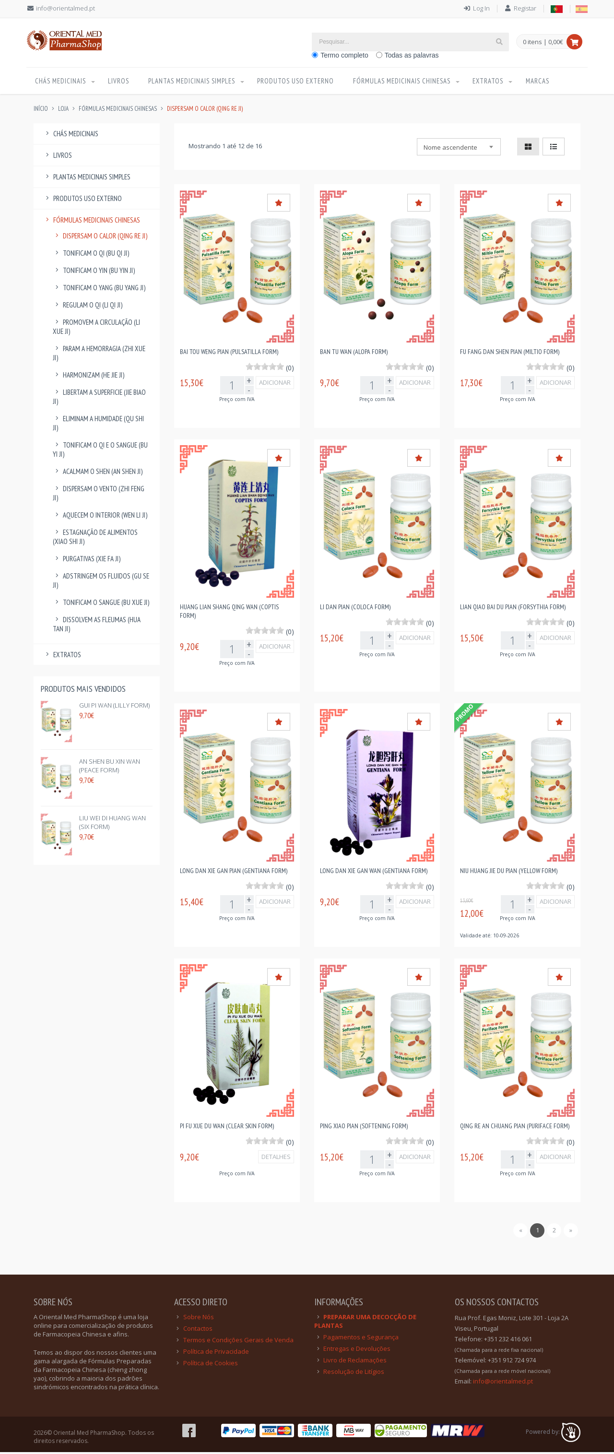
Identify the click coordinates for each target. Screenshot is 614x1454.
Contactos (198, 1330)
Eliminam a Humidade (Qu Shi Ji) (98, 425)
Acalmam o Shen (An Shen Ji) (97, 473)
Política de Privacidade (216, 1353)
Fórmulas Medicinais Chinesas (405, 81)
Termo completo (344, 55)
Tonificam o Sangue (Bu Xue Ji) (101, 604)
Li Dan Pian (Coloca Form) (355, 608)
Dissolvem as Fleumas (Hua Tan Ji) (97, 626)
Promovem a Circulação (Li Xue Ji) (96, 328)
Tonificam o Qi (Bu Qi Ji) (91, 255)
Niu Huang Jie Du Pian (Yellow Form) (508, 872)
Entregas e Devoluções (356, 1350)
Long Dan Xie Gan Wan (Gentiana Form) (373, 872)
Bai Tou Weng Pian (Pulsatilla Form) (229, 353)
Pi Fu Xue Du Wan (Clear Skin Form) (227, 1127)
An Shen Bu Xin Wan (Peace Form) (109, 767)
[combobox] (458, 148)
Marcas (543, 81)
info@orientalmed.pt (65, 8)
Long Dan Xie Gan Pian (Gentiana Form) (233, 872)
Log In (481, 8)
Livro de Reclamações (355, 1362)
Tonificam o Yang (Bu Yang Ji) (99, 289)
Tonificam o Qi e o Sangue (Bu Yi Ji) (100, 451)
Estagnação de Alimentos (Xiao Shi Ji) (95, 539)
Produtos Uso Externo (299, 81)
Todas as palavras (412, 55)
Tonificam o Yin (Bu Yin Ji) (94, 272)
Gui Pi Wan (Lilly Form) (114, 707)
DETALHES (276, 1158)
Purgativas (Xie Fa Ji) (86, 560)
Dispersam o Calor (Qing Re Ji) (100, 237)
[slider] (265, 368)
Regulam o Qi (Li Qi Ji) (87, 306)
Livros (120, 81)
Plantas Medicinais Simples (193, 81)
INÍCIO (41, 110)
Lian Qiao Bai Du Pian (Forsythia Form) (513, 608)
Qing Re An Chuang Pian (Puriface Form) (514, 1127)
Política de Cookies (210, 1364)
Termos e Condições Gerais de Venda (238, 1341)
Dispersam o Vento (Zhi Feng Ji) (98, 495)
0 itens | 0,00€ (543, 42)
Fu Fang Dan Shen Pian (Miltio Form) (509, 353)
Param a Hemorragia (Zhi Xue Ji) (99, 355)
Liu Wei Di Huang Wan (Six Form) (112, 824)
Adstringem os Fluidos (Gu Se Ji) (101, 582)
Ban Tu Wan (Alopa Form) (354, 353)
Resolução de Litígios (353, 1373)
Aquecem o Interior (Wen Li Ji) (100, 516)
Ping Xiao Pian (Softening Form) (364, 1127)
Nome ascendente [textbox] (450, 149)
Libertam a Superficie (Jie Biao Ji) (99, 399)
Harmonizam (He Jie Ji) (88, 376)
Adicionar (275, 384)
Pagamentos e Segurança (361, 1339)
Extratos (493, 81)
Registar (525, 8)
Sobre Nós (198, 1318)
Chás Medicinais (61, 81)
